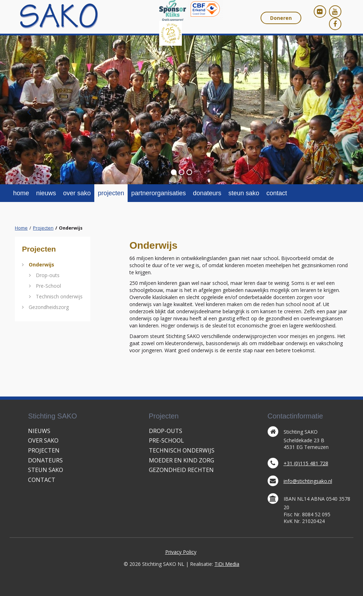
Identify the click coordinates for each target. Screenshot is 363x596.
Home (21, 228)
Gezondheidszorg (49, 307)
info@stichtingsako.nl (308, 481)
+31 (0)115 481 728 (306, 463)
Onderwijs (41, 264)
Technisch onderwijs (59, 296)
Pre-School (48, 285)
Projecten (43, 228)
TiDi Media (226, 564)
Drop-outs (48, 275)
